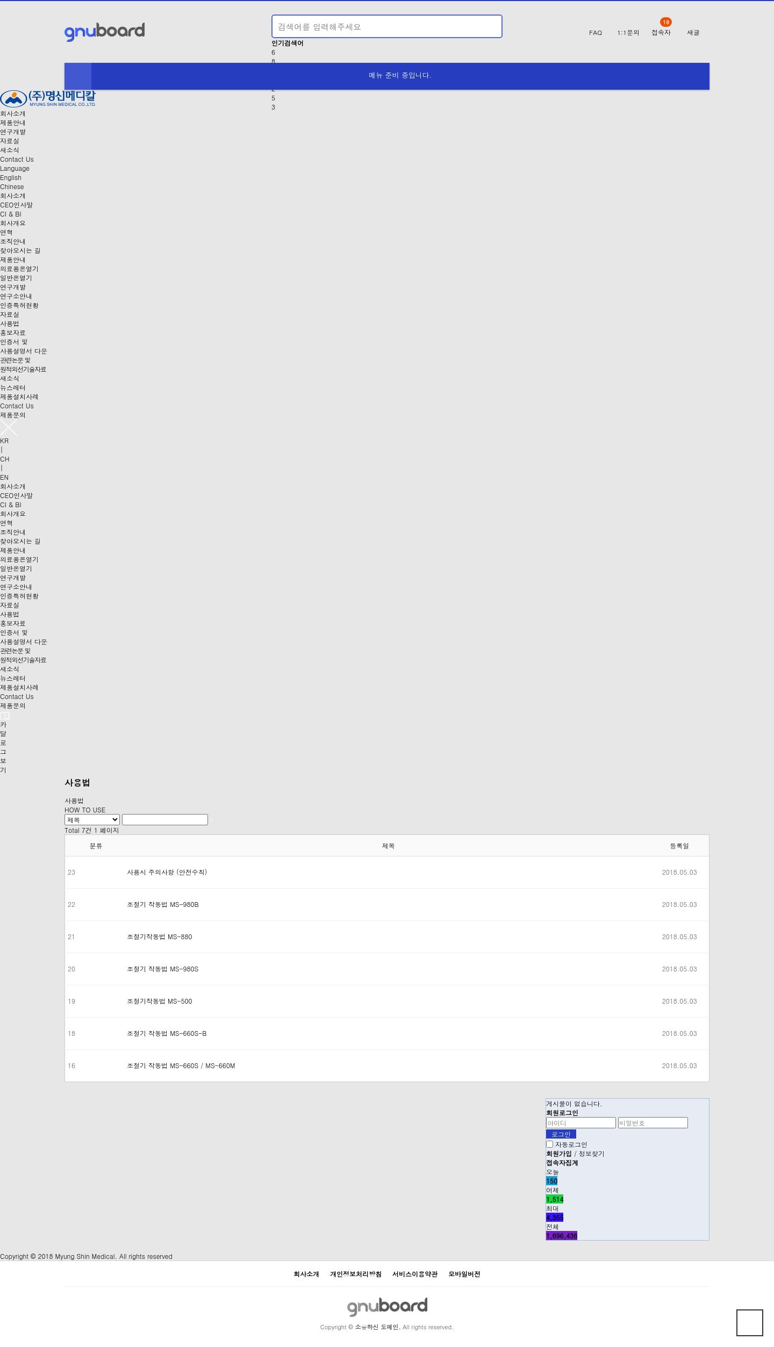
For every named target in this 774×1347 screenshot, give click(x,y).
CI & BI (11, 213)
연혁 (6, 231)
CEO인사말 (16, 204)
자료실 (9, 140)
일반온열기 (16, 277)
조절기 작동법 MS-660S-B (166, 1033)
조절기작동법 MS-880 (159, 936)
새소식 (9, 149)
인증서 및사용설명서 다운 (23, 346)
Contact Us (17, 158)
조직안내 (13, 241)
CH (4, 458)
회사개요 (13, 222)
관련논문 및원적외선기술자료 (23, 364)
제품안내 (13, 122)
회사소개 (13, 113)
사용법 (9, 323)
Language (15, 167)
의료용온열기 (19, 268)
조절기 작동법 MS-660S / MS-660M (181, 1065)
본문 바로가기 (0, 0)
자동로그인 (571, 1144)
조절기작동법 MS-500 (159, 1000)
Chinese (12, 186)
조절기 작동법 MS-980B (163, 904)
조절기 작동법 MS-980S (162, 968)
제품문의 (13, 414)
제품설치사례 (19, 396)
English (11, 177)
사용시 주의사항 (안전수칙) (167, 871)
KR (4, 440)
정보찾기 (592, 1153)
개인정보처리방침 (356, 1273)
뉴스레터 (13, 387)
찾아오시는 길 (20, 250)
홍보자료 (13, 332)
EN (4, 476)
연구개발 (13, 131)
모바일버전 (464, 1273)
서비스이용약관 (415, 1273)
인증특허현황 (19, 304)
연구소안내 (16, 295)
